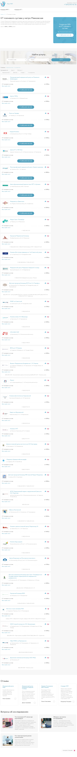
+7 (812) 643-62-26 (70, 5)
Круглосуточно (9, 67)
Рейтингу (19, 70)
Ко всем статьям (68, 750)
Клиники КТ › (18, 10)
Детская (15, 72)
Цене (12, 70)
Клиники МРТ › (5, 10)
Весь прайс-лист (6, 86)
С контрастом (17, 67)
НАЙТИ (61, 59)
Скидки (22, 72)
